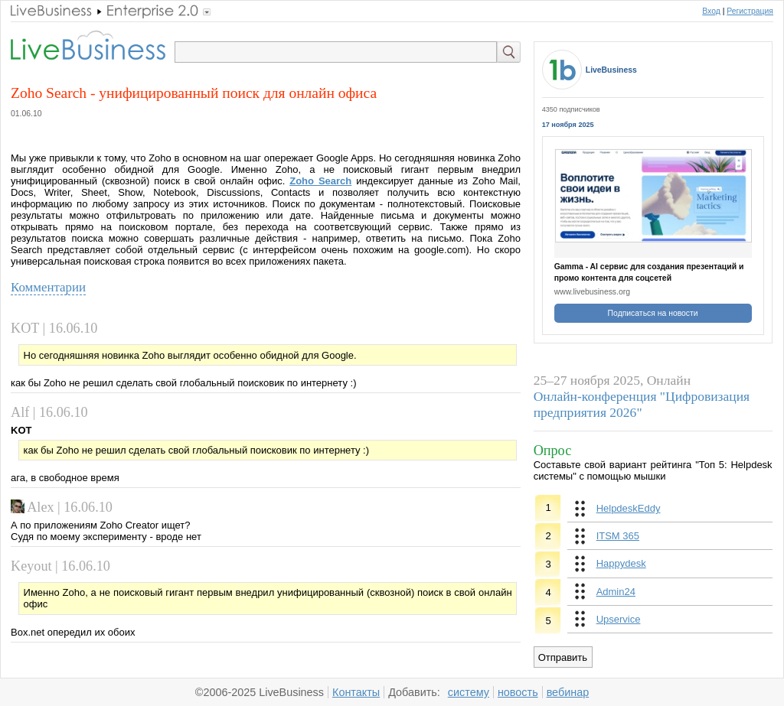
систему (468, 692)
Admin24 (615, 591)
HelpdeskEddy (628, 508)
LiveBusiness (611, 70)
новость (518, 692)
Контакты (356, 692)
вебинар (568, 692)
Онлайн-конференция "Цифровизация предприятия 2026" (642, 404)
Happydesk (621, 563)
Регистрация (750, 11)
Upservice (618, 619)
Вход (711, 11)
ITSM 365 (617, 536)
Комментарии (48, 287)
